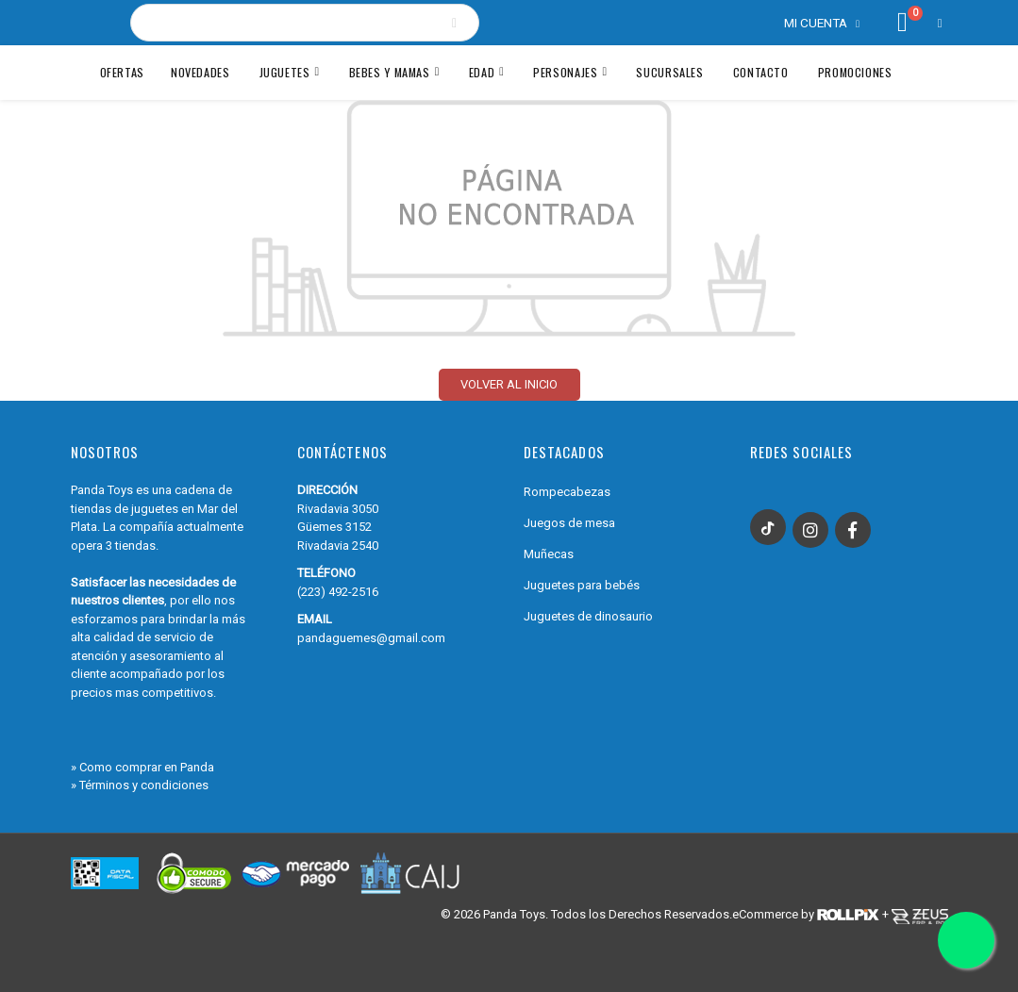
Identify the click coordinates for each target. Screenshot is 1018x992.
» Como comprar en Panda (142, 767)
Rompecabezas (567, 492)
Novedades (200, 72)
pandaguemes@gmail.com (371, 638)
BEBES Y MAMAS (389, 72)
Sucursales (669, 72)
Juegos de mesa (569, 523)
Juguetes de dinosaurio (588, 616)
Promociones (855, 72)
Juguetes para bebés (582, 585)
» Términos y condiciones (140, 785)
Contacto (761, 72)
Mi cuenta (815, 22)
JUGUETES (284, 72)
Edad (482, 72)
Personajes (565, 72)
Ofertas (122, 72)
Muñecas (549, 554)
